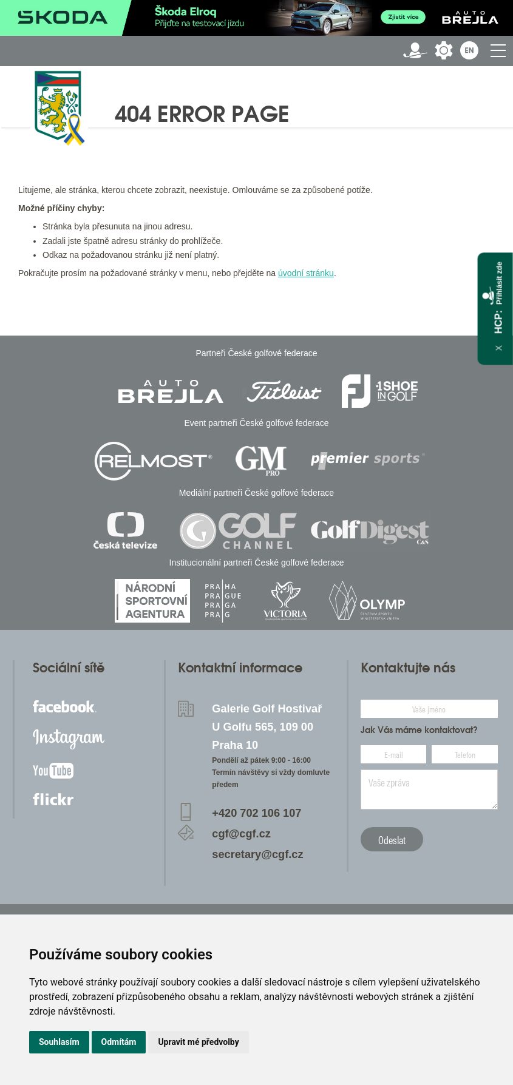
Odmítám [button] (119, 1042)
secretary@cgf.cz (257, 854)
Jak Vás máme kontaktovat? (419, 730)
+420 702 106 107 (256, 813)
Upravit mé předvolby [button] (198, 1042)
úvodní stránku (306, 273)
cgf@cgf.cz (241, 834)
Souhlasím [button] (59, 1042)
